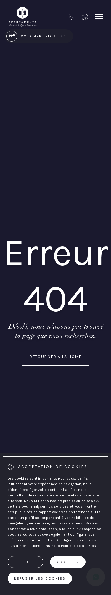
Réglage (26, 562)
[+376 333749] (85, 16)
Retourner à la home (55, 356)
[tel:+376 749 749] (71, 16)
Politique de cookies (78, 546)
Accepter (68, 562)
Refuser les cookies (40, 578)
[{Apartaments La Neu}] (22, 17)
